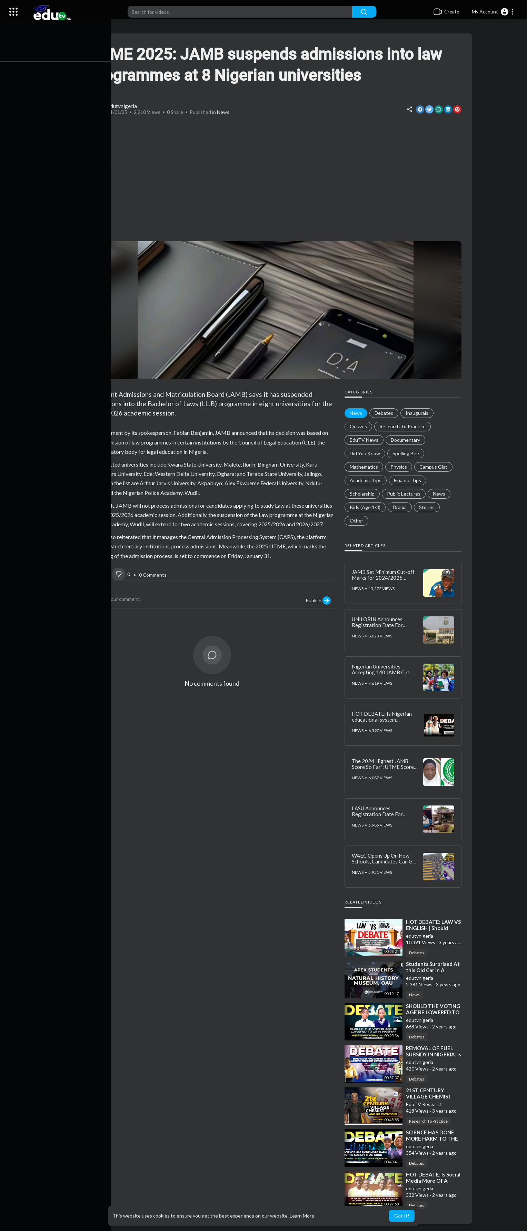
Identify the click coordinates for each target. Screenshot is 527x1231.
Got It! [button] (401, 1216)
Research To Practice (430, 1121)
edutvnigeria (124, 105)
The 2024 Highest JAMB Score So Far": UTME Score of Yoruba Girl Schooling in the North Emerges (385, 769)
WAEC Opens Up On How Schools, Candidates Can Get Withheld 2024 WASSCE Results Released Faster (386, 864)
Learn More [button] (302, 1216)
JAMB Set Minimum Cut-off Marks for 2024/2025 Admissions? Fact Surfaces (385, 577)
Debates (418, 952)
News (225, 112)
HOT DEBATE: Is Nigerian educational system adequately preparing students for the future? (384, 722)
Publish (319, 600)
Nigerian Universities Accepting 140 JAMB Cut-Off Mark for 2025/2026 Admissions (383, 675)
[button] (493, 12)
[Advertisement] (277, 179)
